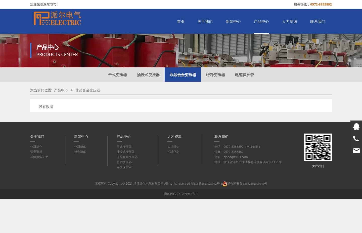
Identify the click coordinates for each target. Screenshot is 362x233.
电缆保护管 (244, 108)
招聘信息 (173, 185)
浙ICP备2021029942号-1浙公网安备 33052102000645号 (229, 217)
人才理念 (173, 180)
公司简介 (36, 180)
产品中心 (261, 21)
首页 (181, 21)
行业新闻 (80, 185)
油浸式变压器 (148, 108)
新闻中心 (233, 21)
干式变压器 (117, 108)
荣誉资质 (36, 185)
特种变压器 (215, 108)
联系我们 (317, 21)
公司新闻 (80, 180)
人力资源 (289, 21)
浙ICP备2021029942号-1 (181, 227)
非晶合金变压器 (183, 108)
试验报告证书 (39, 191)
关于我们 (205, 21)
